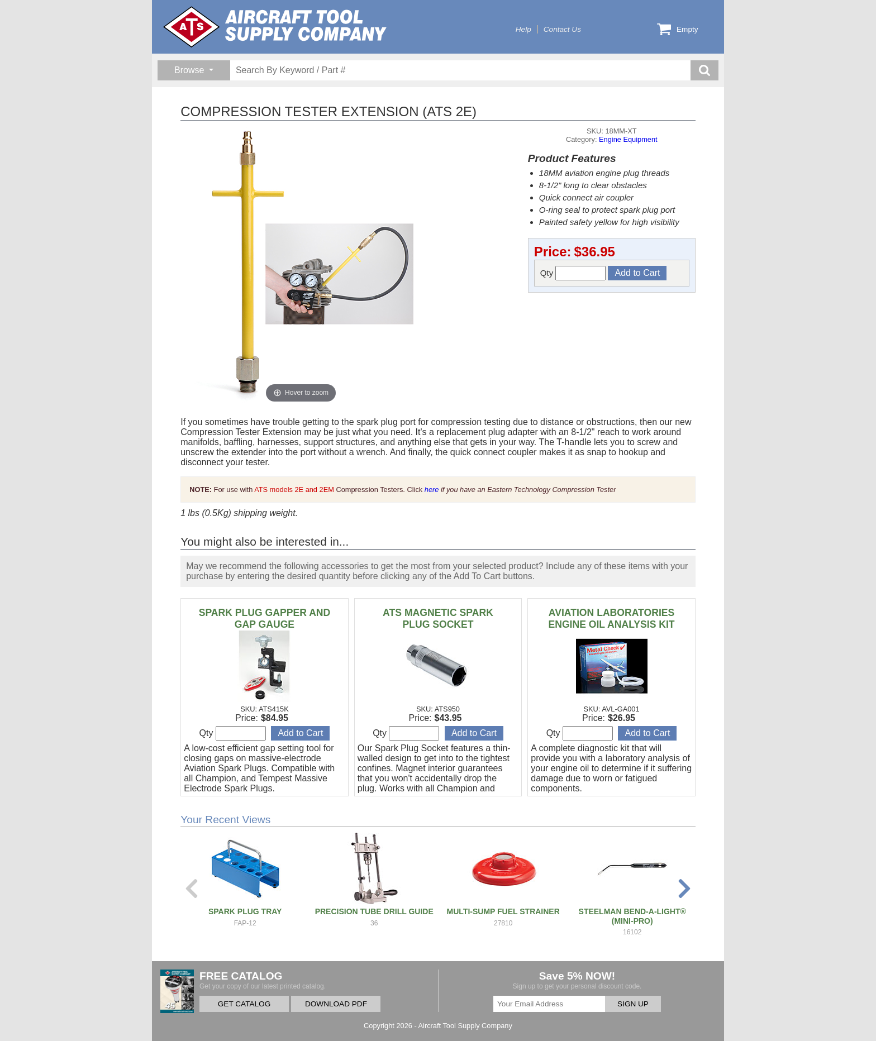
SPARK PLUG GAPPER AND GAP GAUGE (265, 618)
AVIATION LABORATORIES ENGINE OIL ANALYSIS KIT (611, 618)
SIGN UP (633, 1004)
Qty (573, 273)
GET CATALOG (244, 1004)
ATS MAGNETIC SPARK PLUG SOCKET (438, 618)
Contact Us (562, 29)
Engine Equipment (628, 139)
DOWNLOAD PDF (336, 1004)
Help (523, 29)
